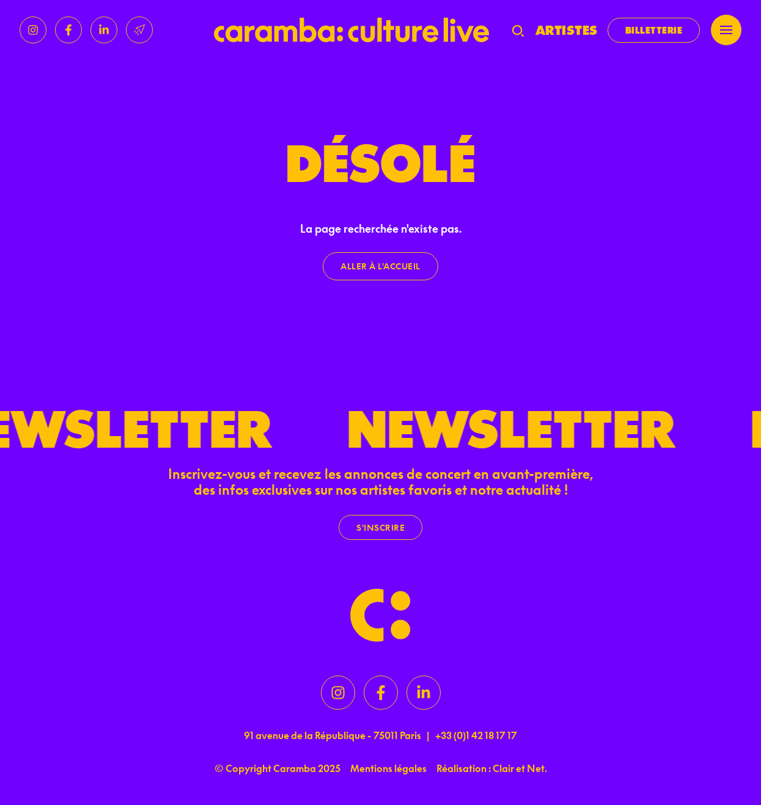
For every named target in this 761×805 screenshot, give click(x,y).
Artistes (566, 30)
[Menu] (726, 30)
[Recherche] (518, 30)
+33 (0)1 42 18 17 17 (476, 735)
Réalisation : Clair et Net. (491, 768)
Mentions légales (388, 768)
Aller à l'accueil (380, 266)
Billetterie (654, 30)
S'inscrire (380, 527)
